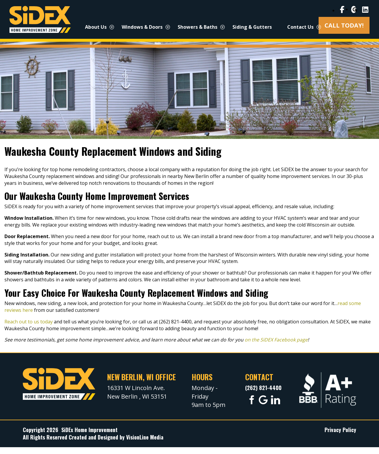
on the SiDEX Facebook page (276, 339)
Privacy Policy (340, 430)
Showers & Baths (197, 27)
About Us (96, 27)
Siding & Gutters (252, 27)
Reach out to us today (28, 321)
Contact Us (300, 27)
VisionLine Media (144, 437)
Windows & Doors (142, 27)
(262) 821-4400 (263, 388)
